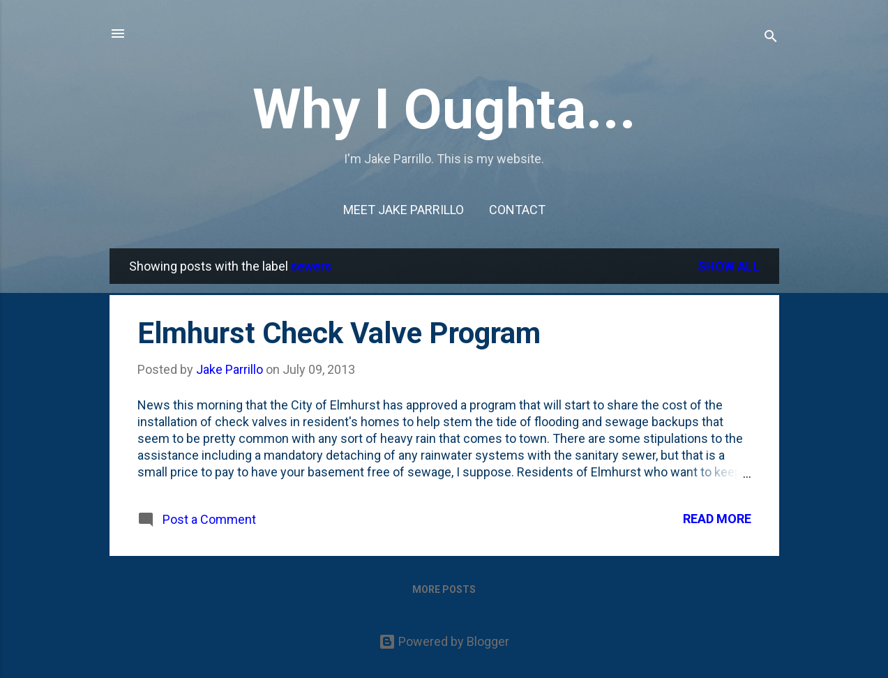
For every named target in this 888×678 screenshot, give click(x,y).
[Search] (770, 38)
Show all (729, 266)
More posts (444, 589)
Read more (717, 518)
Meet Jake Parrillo (403, 209)
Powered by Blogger (444, 641)
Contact (517, 209)
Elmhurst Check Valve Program (339, 333)
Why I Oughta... (444, 109)
